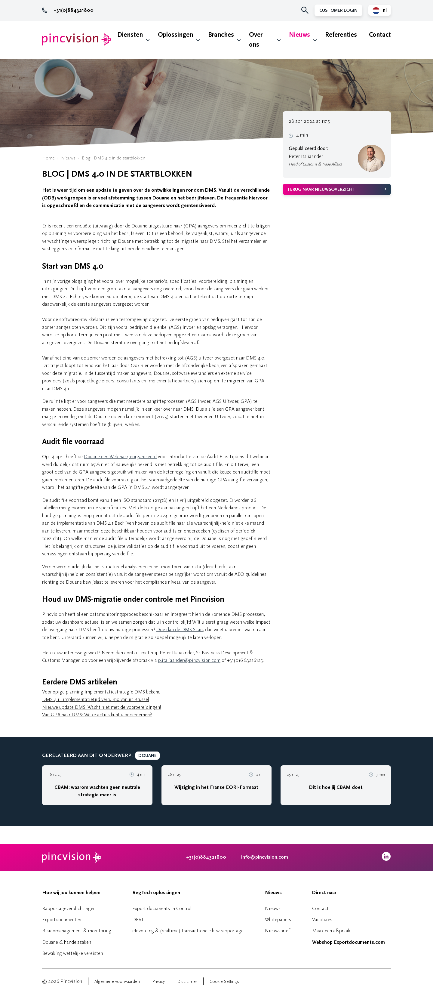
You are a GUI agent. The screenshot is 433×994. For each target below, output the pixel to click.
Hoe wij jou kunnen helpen (71, 893)
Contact (380, 35)
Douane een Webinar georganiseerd (120, 456)
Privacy (158, 981)
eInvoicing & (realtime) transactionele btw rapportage (188, 931)
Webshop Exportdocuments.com (348, 942)
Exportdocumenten (61, 919)
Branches (221, 35)
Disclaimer (187, 981)
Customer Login (338, 10)
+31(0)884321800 (68, 10)
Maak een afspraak (331, 931)
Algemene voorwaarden (117, 981)
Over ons (256, 39)
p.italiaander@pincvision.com (189, 660)
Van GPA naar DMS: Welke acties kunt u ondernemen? (97, 715)
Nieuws (299, 35)
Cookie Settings (224, 981)
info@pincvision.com (264, 857)
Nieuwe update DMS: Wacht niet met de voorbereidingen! (101, 707)
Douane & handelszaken (66, 942)
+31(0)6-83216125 (245, 660)
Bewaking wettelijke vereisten (72, 953)
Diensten (130, 35)
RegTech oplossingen (156, 893)
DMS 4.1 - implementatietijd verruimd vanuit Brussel (95, 699)
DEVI (137, 919)
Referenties (341, 35)
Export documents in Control (161, 908)
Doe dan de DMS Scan (179, 629)
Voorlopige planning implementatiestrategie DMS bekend (101, 692)
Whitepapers (278, 919)
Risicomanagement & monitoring (76, 931)
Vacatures (322, 919)
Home (48, 158)
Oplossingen (175, 35)
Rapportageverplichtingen (69, 908)
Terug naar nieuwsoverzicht (321, 189)
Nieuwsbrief (277, 931)
